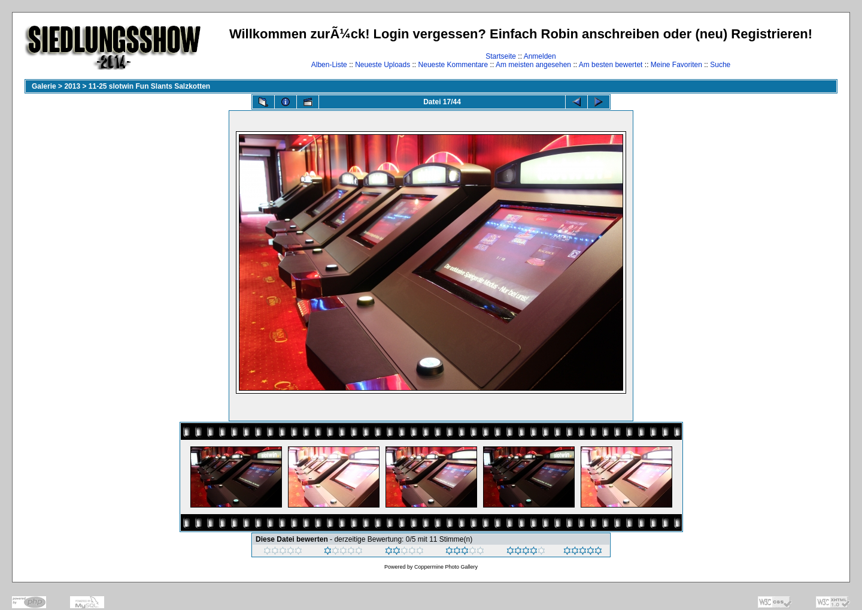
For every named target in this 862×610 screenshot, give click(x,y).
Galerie (44, 86)
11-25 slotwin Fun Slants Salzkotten (149, 86)
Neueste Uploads (382, 65)
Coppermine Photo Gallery (446, 567)
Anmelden (540, 56)
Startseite (500, 56)
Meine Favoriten (676, 65)
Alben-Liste (329, 65)
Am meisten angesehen (533, 65)
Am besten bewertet (611, 65)
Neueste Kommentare (453, 65)
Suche (720, 65)
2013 (72, 86)
